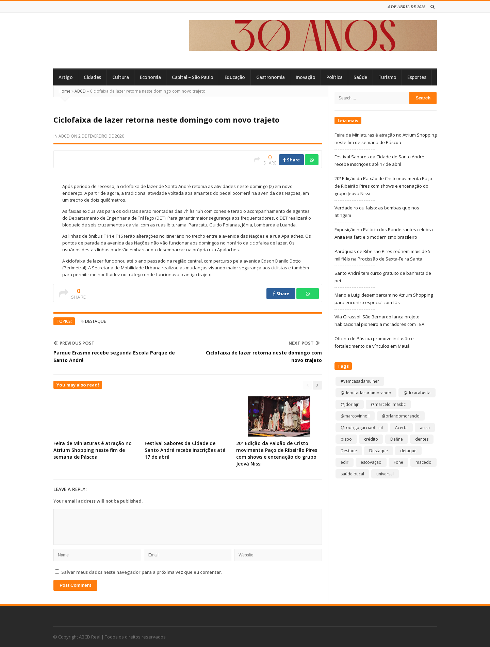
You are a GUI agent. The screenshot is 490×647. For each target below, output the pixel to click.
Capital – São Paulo (192, 77)
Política (334, 77)
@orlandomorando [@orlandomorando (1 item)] (401, 416)
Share (291, 160)
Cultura (120, 77)
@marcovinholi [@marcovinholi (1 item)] (355, 416)
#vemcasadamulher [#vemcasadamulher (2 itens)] (360, 381)
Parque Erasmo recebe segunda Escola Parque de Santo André (114, 356)
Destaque (95, 321)
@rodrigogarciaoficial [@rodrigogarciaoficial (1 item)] (362, 427)
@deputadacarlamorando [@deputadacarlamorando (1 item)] (366, 393)
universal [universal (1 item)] (385, 474)
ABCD (80, 91)
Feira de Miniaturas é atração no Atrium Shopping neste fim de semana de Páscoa (92, 450)
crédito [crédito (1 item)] (371, 439)
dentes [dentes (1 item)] (421, 439)
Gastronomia (270, 77)
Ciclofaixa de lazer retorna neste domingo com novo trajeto (264, 356)
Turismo (387, 77)
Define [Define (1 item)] (396, 439)
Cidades (92, 77)
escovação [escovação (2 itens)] (371, 462)
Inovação (305, 77)
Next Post (304, 343)
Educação (235, 77)
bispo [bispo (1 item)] (346, 439)
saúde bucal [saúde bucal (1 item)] (352, 474)
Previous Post (74, 343)
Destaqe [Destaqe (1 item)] (349, 451)
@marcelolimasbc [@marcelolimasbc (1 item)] (388, 404)
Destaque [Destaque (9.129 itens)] (378, 451)
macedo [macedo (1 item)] (423, 462)
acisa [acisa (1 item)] (425, 427)
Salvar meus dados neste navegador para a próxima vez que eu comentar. (141, 572)
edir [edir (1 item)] (344, 462)
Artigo (65, 77)
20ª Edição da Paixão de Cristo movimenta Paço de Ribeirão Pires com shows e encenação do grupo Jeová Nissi (276, 453)
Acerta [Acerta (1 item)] (401, 427)
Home (64, 91)
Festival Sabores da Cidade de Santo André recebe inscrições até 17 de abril (185, 450)
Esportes (416, 77)
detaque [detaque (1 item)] (408, 451)
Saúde (360, 77)
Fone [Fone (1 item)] (398, 462)
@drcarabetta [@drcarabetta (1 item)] (417, 393)
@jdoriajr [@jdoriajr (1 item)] (350, 404)
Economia (150, 77)
